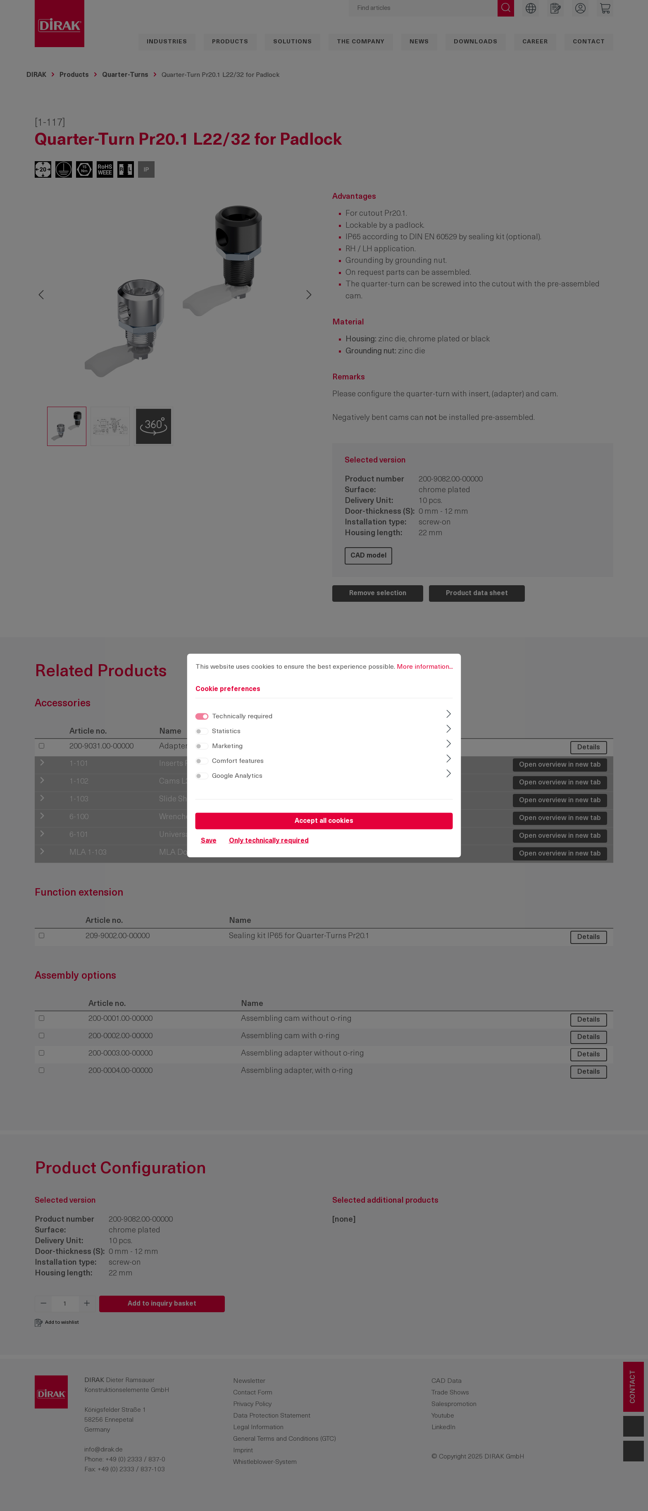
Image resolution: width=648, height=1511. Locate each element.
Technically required (242, 716)
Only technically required (269, 841)
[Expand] (449, 715)
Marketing (227, 746)
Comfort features (238, 761)
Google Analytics (237, 776)
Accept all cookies (324, 821)
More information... (425, 667)
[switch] (202, 731)
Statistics (226, 731)
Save (209, 841)
